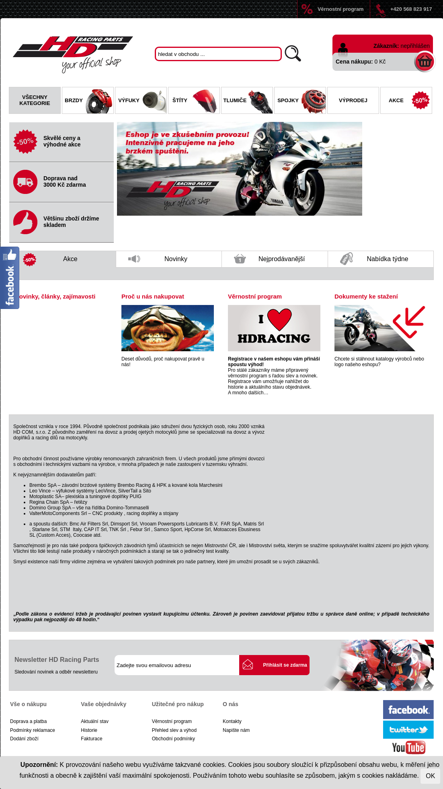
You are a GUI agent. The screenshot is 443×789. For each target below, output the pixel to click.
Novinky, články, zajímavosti (55, 296)
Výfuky (142, 101)
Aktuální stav (95, 721)
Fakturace (91, 739)
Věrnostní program (340, 9)
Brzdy (89, 101)
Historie (89, 730)
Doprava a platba (28, 721)
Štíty (195, 101)
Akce (410, 101)
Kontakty (232, 721)
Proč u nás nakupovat (152, 296)
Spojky (301, 101)
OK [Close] (430, 776)
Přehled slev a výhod (174, 730)
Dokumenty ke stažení (366, 296)
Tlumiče (248, 101)
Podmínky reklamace (32, 730)
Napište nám (236, 730)
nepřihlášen (415, 46)
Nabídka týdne (374, 259)
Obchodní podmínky (173, 739)
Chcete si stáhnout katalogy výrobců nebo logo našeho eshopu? (379, 361)
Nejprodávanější (269, 261)
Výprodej (353, 100)
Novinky (157, 261)
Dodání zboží (24, 739)
